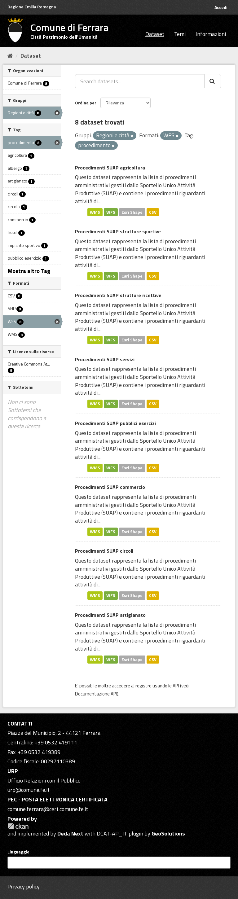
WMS (95, 212)
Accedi (220, 7)
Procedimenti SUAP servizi (104, 359)
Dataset (154, 34)
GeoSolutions (168, 833)
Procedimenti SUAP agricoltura (110, 167)
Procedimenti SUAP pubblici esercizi (115, 423)
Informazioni (211, 34)
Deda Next (70, 833)
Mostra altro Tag (29, 271)
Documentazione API (96, 693)
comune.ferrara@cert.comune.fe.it (47, 809)
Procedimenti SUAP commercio (110, 487)
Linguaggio (18, 852)
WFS (110, 212)
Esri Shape (132, 212)
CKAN (18, 826)
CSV (152, 212)
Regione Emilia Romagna (31, 6)
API (176, 685)
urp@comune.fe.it (28, 790)
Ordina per (85, 102)
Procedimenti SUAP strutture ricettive (118, 295)
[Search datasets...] (140, 81)
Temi (180, 34)
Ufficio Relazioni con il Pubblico (44, 780)
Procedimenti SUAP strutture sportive (118, 231)
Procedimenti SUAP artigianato (110, 615)
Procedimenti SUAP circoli (104, 551)
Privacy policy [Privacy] (23, 886)
